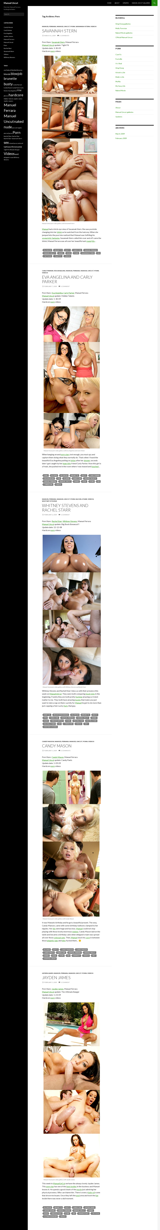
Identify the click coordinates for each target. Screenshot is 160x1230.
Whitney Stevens (49, 501)
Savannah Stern (83, 26)
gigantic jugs (52, 940)
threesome (48, 484)
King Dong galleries (123, 24)
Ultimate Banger (50, 1216)
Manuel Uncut (11, 3)
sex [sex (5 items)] (6, 142)
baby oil (47, 715)
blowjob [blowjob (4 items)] (16, 74)
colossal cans (59, 937)
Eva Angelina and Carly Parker (67, 279)
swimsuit (76, 955)
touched (95, 466)
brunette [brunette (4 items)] (10, 79)
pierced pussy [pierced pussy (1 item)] (8, 133)
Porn (72, 26)
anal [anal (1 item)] (5, 70)
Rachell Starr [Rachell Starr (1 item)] (8, 136)
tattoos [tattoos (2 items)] (7, 146)
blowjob (47, 250)
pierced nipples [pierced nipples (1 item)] (17, 128)
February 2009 (121, 138)
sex (98, 253)
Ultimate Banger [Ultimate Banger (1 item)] (14, 149)
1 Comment (65, 286)
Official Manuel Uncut (124, 37)
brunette (58, 250)
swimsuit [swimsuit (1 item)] (20, 143)
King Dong (120, 68)
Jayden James (47, 973)
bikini (59, 232)
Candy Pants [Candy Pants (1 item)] (16, 88)
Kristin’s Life (120, 72)
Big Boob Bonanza (61, 715)
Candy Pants (49, 952)
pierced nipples (57, 721)
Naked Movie (121, 90)
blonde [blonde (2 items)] (7, 74)
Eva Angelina (59, 271)
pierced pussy (57, 1213)
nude (69, 253)
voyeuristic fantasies (51, 238)
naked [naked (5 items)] (19, 121)
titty (64, 940)
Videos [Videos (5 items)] (9, 153)
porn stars (65, 454)
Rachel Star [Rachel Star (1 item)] (16, 136)
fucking (79, 697)
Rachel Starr (81, 499)
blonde (54, 475)
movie (79, 1189)
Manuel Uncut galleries (141, 3)
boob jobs (90, 694)
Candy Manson (67, 949)
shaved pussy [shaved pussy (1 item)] (13, 143)
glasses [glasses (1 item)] (6, 96)
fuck (66, 706)
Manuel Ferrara (49, 26)
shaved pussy (84, 1213)
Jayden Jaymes (49, 1210)
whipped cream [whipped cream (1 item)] (8, 157)
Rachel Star (78, 721)
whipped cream (50, 958)
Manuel (45, 229)
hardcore (77, 250)
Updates (126, 3)
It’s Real (119, 63)
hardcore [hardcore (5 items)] (16, 95)
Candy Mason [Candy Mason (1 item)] (8, 88)
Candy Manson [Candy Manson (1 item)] (17, 85)
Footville (119, 59)
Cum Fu (118, 54)
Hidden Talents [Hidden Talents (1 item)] (8, 99)
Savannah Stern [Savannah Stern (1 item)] (17, 138)
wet (86, 724)
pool (78, 1195)
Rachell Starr (49, 724)
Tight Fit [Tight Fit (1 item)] (6, 149)
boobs (78, 700)
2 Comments (64, 36)
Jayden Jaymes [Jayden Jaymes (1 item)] (8, 101)
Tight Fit (58, 256)
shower (87, 460)
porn (53, 51)
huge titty (67, 463)
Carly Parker (47, 271)
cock (88, 937)
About (117, 3)
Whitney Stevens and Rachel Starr (65, 507)
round (88, 241)
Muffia (118, 81)
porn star (50, 1186)
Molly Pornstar (121, 28)
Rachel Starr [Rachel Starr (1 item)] (8, 138)
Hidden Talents (90, 478)
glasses (67, 478)
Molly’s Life (120, 77)
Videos (93, 26)
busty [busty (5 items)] (8, 84)
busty (67, 250)
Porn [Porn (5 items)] (16, 132)
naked (61, 253)
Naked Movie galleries (124, 33)
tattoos (47, 256)
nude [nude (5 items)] (8, 127)
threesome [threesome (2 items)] (16, 146)
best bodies (71, 1186)
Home (109, 3)
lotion (73, 460)
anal (46, 475)
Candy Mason (48, 741)
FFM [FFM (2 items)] (19, 90)
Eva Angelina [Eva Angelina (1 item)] (12, 91)
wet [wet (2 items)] (17, 154)
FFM (59, 478)
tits (93, 241)
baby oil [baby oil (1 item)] (9, 70)
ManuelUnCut (56, 694)
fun (97, 1195)
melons (75, 931)
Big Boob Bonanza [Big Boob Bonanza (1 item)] (17, 70)
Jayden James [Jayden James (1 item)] (18, 99)
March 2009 (120, 134)
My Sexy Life (120, 86)
